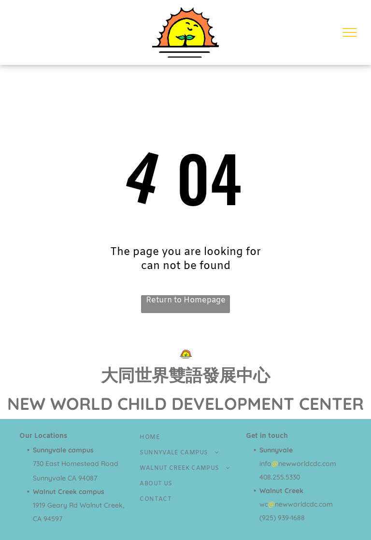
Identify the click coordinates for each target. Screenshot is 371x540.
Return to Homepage (186, 300)
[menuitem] (185, 437)
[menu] (349, 32)
